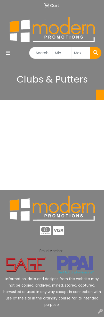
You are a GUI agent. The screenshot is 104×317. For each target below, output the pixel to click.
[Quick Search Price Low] (61, 53)
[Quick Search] (40, 53)
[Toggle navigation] (8, 52)
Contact (52, 170)
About (52, 159)
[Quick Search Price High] (81, 53)
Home (52, 148)
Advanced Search (52, 182)
